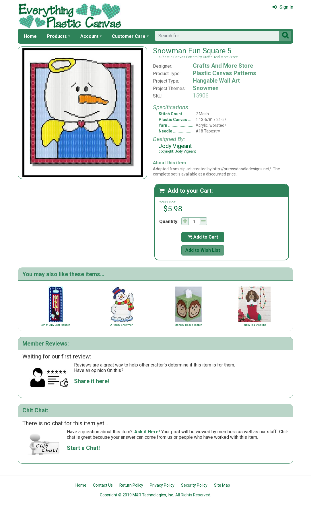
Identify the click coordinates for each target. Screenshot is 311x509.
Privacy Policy (162, 485)
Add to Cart (203, 237)
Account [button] (89, 36)
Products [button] (57, 36)
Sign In (283, 7)
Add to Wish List (202, 250)
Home (30, 36)
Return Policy (131, 485)
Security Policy (194, 485)
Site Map (222, 485)
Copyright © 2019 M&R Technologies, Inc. (137, 495)
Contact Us (103, 485)
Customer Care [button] (128, 36)
